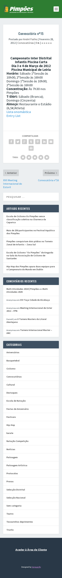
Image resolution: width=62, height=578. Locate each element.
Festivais (11, 417)
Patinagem (12, 457)
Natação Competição (17, 441)
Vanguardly (36, 567)
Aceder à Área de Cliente (31, 549)
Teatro (9, 513)
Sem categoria (13, 505)
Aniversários (12, 352)
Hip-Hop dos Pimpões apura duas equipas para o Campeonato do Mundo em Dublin (30, 268)
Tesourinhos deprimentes (19, 521)
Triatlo (10, 529)
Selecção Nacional (15, 497)
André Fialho (30, 39)
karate (9, 433)
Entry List (13, 116)
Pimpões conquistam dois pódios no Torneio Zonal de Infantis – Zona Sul (29, 243)
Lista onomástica (18, 112)
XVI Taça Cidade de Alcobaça (35, 299)
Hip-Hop (10, 425)
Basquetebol (13, 360)
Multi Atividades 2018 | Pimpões (22, 288)
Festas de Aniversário (17, 408)
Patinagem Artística (16, 465)
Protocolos (12, 473)
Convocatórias (26, 42)
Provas (10, 481)
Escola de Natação (16, 400)
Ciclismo (10, 368)
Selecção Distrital (15, 489)
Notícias (10, 449)
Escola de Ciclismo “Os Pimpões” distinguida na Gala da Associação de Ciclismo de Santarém (29, 255)
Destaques (12, 392)
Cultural (10, 384)
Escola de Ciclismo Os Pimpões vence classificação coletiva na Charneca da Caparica (26, 219)
